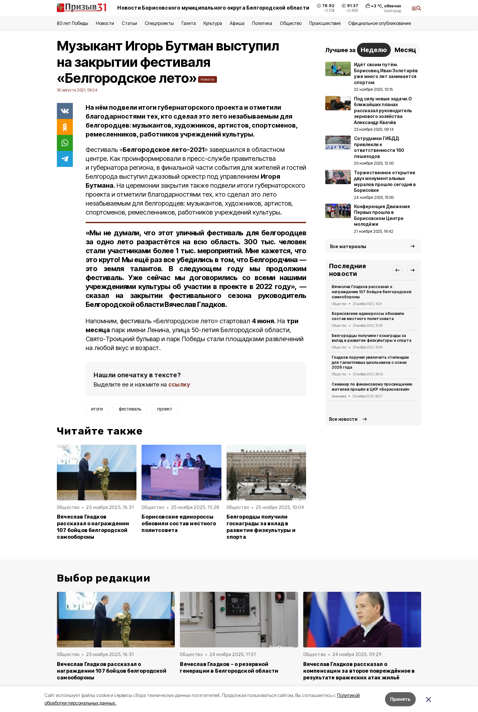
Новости (105, 23)
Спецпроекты (159, 23)
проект (164, 408)
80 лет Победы (72, 23)
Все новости (343, 419)
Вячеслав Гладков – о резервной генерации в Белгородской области (229, 667)
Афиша (237, 23)
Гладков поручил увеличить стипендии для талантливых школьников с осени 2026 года (370, 362)
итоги (97, 408)
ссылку (179, 384)
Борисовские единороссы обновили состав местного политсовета (179, 523)
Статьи (129, 23)
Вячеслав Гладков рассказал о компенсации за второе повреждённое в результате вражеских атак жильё (359, 671)
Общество (291, 23)
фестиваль (130, 408)
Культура (213, 23)
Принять (400, 699)
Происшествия (325, 23)
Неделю (374, 50)
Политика (262, 23)
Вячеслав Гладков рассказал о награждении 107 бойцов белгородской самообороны (93, 527)
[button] (397, 270)
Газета (188, 23)
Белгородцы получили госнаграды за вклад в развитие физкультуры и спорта (261, 527)
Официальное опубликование (379, 23)
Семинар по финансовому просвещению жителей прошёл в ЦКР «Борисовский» (372, 387)
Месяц (405, 50)
